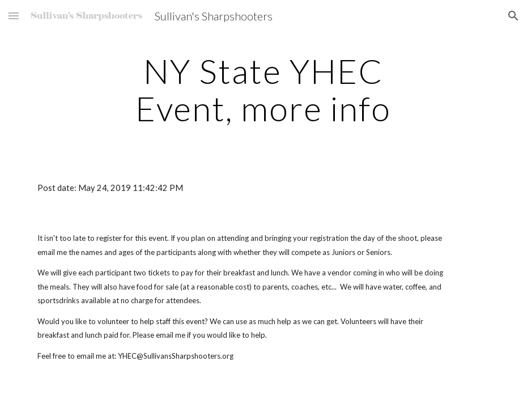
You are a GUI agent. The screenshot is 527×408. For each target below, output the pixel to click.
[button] (13, 15)
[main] (263, 89)
